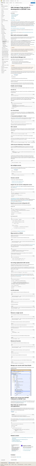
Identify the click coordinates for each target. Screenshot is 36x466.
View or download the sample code (15, 28)
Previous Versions (6, 464)
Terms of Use (25, 464)
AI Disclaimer (2, 464)
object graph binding (32, 244)
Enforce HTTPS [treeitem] (3, 47)
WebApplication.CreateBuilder (15, 198)
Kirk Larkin (18, 20)
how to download (22, 28)
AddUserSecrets (26, 200)
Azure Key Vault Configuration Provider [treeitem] (5, 46)
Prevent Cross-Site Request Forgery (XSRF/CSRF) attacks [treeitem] (5, 54)
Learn (11, 5)
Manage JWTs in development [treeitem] (4, 43)
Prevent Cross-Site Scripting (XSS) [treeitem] (5, 57)
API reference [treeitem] (2, 71)
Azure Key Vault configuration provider (17, 441)
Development (20, 201)
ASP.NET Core (17, 5)
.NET (13, 5)
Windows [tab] (12, 75)
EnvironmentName (13, 201)
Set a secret (12, 17)
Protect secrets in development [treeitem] (5, 41)
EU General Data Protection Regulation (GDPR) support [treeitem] (5, 52)
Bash (17, 54)
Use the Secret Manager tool (14, 15)
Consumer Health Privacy (20, 464)
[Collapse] (8, 4)
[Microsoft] (1, 0)
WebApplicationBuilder (13, 199)
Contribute (12, 464)
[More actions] (34, 5)
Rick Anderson (13, 20)
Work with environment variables (14, 14)
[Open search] (32, 1)
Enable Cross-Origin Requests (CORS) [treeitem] (5, 59)
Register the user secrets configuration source (18, 181)
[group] (23, 142)
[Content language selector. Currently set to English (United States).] (4, 462)
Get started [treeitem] (2, 11)
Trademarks (29, 464)
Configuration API (14, 187)
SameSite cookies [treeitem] (4, 62)
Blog (9, 464)
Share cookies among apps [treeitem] (5, 61)
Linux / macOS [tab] (16, 75)
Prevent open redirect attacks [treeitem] (5, 55)
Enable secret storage (13, 16)
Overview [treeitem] (2, 10)
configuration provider (17, 186)
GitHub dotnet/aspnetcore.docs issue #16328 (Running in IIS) (19, 439)
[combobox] (5, 6)
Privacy (15, 464)
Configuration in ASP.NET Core (21, 231)
